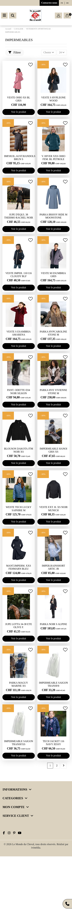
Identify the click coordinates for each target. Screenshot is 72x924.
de (67, 3)
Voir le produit (18, 111)
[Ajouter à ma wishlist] (30, 64)
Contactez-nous (49, 2)
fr (62, 3)
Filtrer (14, 52)
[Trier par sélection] (48, 52)
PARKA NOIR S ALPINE (53, 624)
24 (62, 52)
